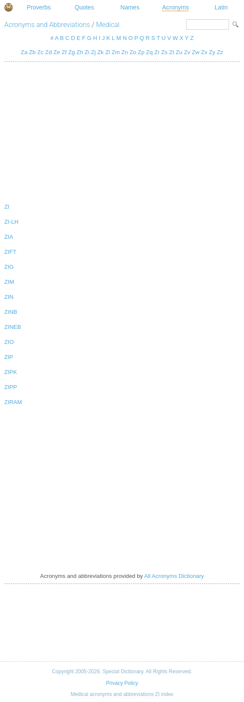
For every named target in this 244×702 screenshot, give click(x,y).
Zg (71, 52)
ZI (6, 207)
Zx (204, 52)
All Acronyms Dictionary (174, 576)
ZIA (8, 237)
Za (24, 52)
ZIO (9, 342)
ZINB (10, 312)
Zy (212, 52)
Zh (79, 52)
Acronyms (175, 7)
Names (129, 7)
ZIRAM (13, 402)
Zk (100, 52)
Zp (141, 52)
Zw (195, 52)
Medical (108, 25)
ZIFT (10, 252)
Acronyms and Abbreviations (47, 25)
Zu (179, 52)
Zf (64, 52)
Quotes (84, 7)
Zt (171, 52)
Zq (149, 52)
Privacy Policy (122, 683)
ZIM (9, 282)
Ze (56, 52)
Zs (164, 52)
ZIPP (10, 387)
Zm (115, 52)
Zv (187, 52)
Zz (220, 52)
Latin (221, 7)
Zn (124, 52)
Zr (157, 52)
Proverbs (39, 7)
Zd (48, 52)
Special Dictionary (8, 7)
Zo (133, 52)
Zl (107, 52)
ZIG (9, 267)
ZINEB (12, 327)
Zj (93, 52)
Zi (86, 52)
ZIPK (10, 372)
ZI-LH (11, 222)
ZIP (8, 357)
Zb (32, 52)
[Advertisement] (122, 130)
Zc (40, 52)
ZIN (8, 297)
